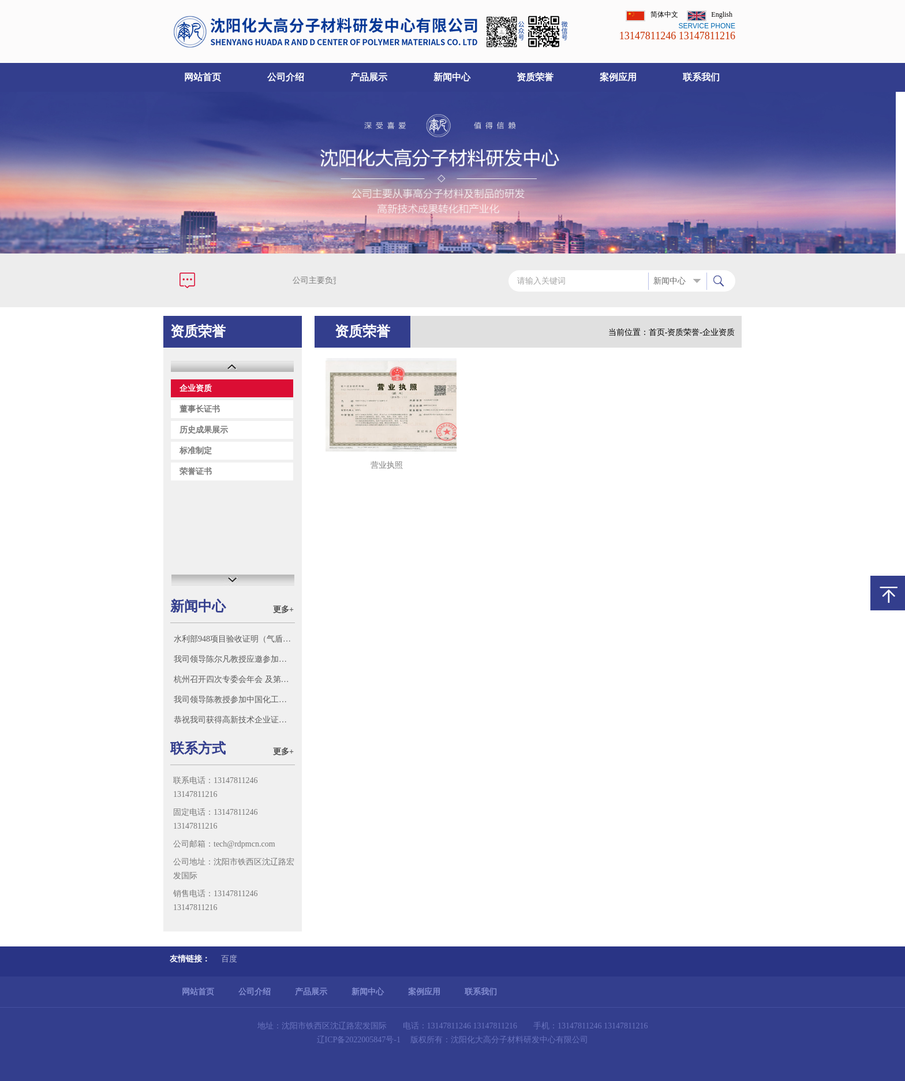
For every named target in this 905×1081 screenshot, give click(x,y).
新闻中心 (451, 77)
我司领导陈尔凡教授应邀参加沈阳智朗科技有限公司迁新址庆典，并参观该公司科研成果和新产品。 (234, 659)
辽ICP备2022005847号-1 (359, 1039)
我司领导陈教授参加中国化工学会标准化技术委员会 (234, 699)
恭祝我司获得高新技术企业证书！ (234, 719)
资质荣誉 (535, 77)
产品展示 (368, 77)
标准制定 (195, 450)
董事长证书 (199, 409)
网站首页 (202, 77)
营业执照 (387, 465)
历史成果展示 (203, 430)
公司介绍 (285, 77)
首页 (657, 332)
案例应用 (618, 77)
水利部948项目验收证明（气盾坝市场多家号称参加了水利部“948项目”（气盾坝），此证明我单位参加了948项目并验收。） (234, 639)
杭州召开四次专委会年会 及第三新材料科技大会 (234, 679)
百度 (229, 959)
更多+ (283, 609)
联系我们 (701, 77)
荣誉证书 (195, 471)
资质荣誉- (684, 332)
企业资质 (195, 388)
